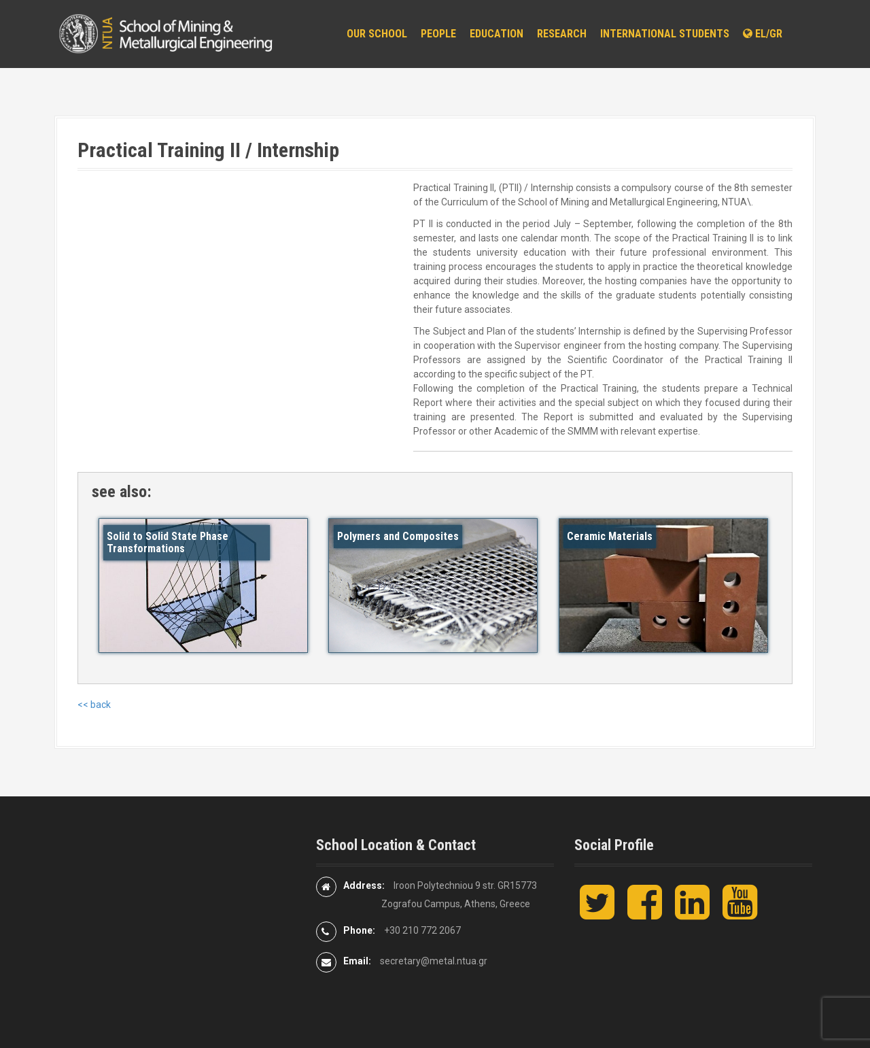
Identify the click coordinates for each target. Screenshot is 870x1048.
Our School (377, 33)
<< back (94, 704)
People (438, 33)
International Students (664, 33)
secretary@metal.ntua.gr (433, 961)
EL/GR (762, 33)
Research (562, 33)
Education (496, 33)
